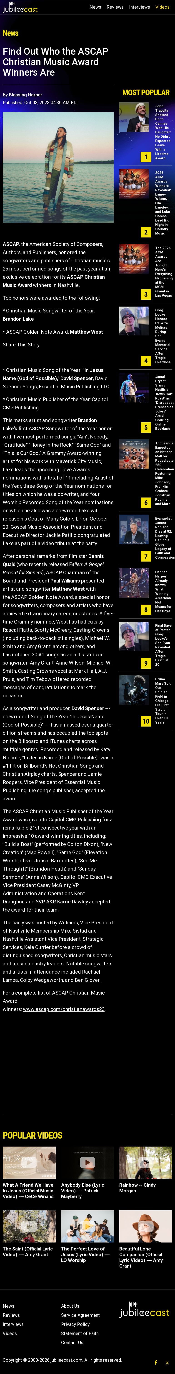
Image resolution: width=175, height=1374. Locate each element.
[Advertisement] (145, 65)
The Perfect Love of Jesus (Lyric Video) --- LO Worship (85, 1254)
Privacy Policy (75, 1324)
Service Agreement (80, 1315)
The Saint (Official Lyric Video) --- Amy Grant (28, 1251)
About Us (70, 1306)
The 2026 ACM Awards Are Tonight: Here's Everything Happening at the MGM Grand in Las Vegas (164, 272)
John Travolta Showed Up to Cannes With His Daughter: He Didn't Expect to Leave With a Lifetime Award (163, 132)
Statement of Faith (80, 1333)
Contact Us (72, 1342)
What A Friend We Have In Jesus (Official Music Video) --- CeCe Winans (28, 1190)
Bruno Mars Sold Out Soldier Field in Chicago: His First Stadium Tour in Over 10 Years (163, 700)
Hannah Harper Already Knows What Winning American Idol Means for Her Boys (163, 591)
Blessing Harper (25, 95)
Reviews (115, 7)
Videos (162, 7)
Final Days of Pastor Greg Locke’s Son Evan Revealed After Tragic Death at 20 (163, 645)
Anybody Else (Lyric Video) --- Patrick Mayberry (82, 1190)
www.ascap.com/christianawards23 (64, 1009)
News (95, 7)
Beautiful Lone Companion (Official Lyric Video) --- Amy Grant (141, 1257)
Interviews (139, 7)
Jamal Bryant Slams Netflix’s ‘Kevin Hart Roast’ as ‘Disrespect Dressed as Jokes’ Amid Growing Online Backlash (164, 403)
